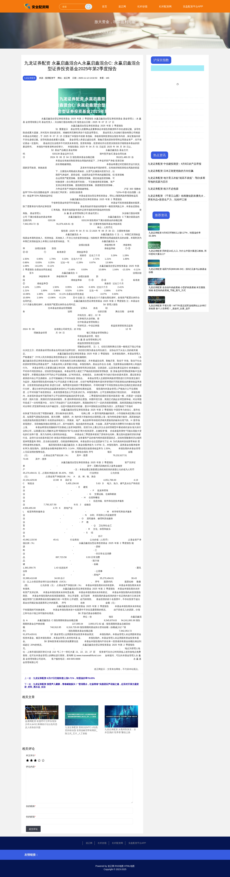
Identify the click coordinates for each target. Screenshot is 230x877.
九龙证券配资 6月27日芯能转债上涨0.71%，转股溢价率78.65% (64, 678)
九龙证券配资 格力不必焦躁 (163, 188)
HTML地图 (129, 866)
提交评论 (33, 829)
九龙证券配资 (29, 78)
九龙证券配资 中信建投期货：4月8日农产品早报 (174, 163)
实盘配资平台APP (193, 6)
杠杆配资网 (165, 6)
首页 (104, 6)
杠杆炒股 (143, 6)
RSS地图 (119, 866)
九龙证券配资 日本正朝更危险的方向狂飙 (170, 171)
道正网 (122, 6)
